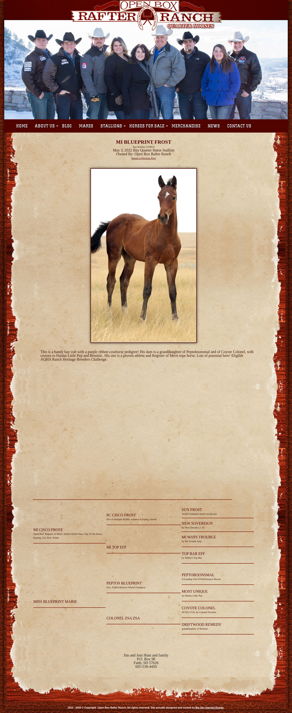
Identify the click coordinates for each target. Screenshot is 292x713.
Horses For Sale (146, 126)
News (214, 126)
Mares (86, 126)
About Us (45, 126)
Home (22, 126)
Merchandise (186, 126)
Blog (67, 126)
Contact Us (239, 126)
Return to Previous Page (143, 158)
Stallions (111, 126)
